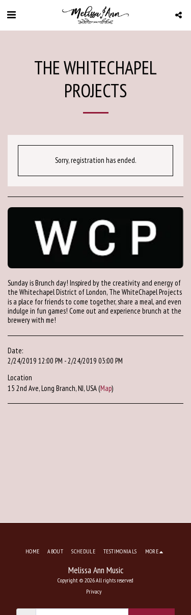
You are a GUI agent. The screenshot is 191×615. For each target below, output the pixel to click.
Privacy (93, 591)
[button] (11, 15)
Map (106, 388)
